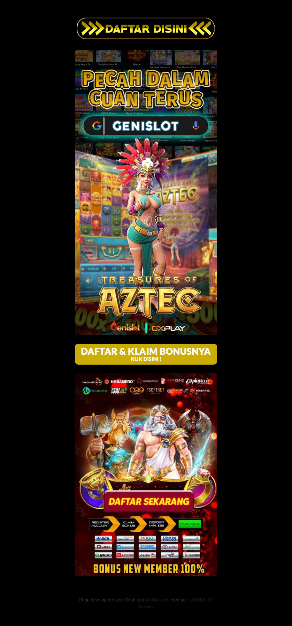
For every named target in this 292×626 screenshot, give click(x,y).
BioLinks (161, 600)
